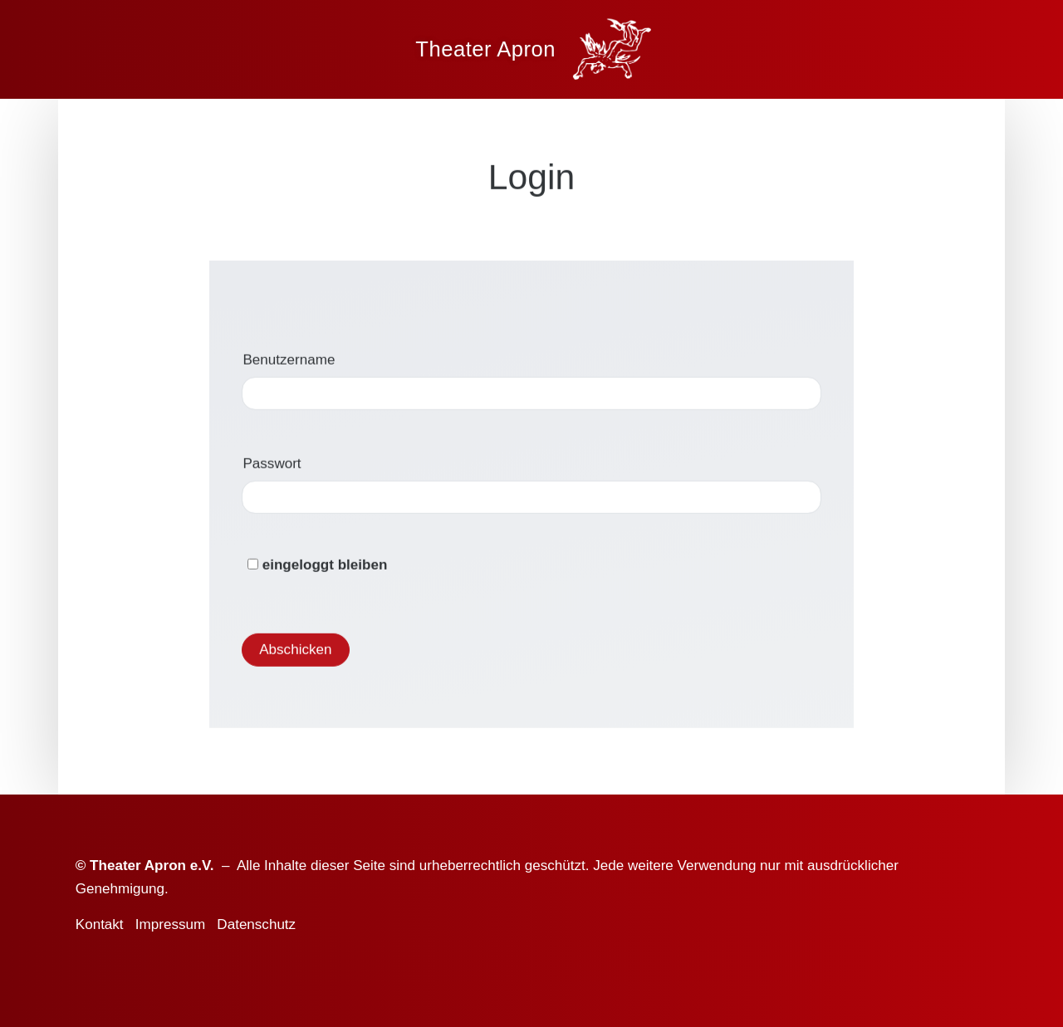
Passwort (272, 467)
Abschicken (295, 653)
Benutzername (289, 363)
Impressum (170, 924)
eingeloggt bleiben (317, 568)
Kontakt (100, 924)
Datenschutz (256, 924)
